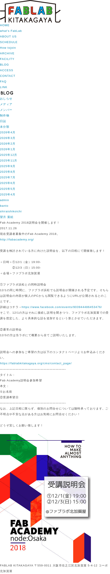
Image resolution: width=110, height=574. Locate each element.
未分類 (4, 126)
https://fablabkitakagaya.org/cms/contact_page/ (36, 363)
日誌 (3, 121)
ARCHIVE (7, 53)
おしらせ (6, 98)
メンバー (6, 109)
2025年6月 (7, 183)
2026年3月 (7, 138)
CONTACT (7, 75)
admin (4, 200)
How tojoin (8, 47)
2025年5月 (7, 188)
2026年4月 (7, 132)
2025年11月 (8, 160)
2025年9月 (7, 166)
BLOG (4, 64)
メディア (6, 104)
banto (4, 205)
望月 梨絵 (6, 217)
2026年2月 (7, 143)
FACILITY (7, 59)
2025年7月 (7, 177)
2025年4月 (7, 194)
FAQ (3, 81)
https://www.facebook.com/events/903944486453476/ (62, 307)
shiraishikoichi (11, 211)
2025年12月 (8, 154)
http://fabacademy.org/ (17, 239)
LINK (3, 87)
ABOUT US (8, 36)
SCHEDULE (9, 42)
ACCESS (6, 70)
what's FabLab (11, 30)
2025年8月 (7, 171)
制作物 (4, 115)
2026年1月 (7, 149)
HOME (5, 25)
